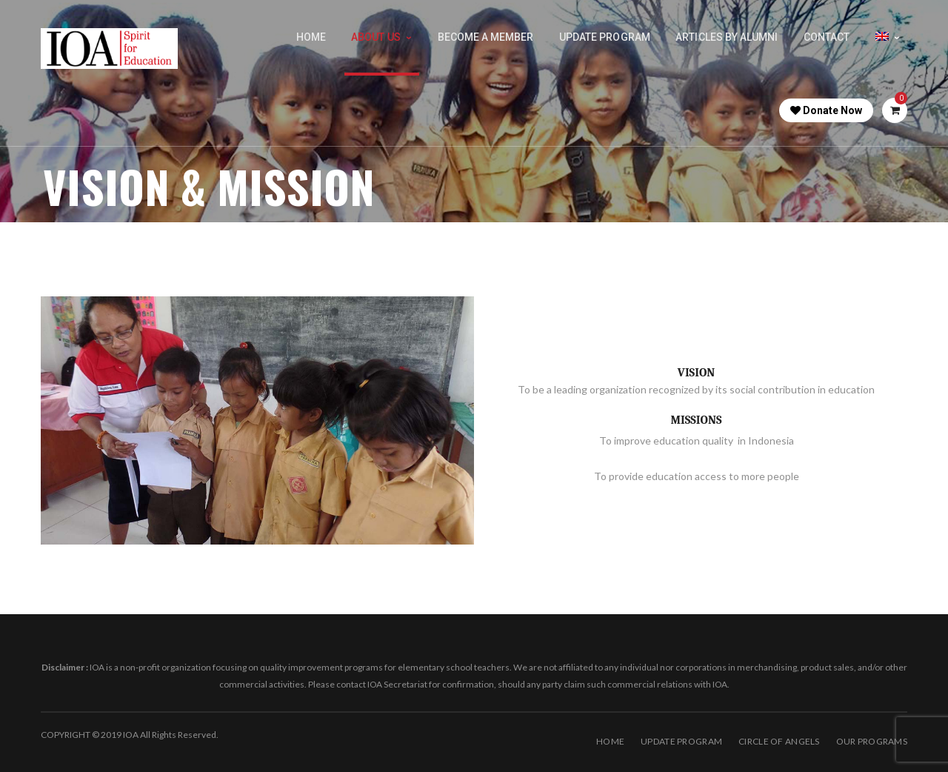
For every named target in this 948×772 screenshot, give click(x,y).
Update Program (681, 741)
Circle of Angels (778, 741)
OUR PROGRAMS (871, 741)
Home (610, 741)
